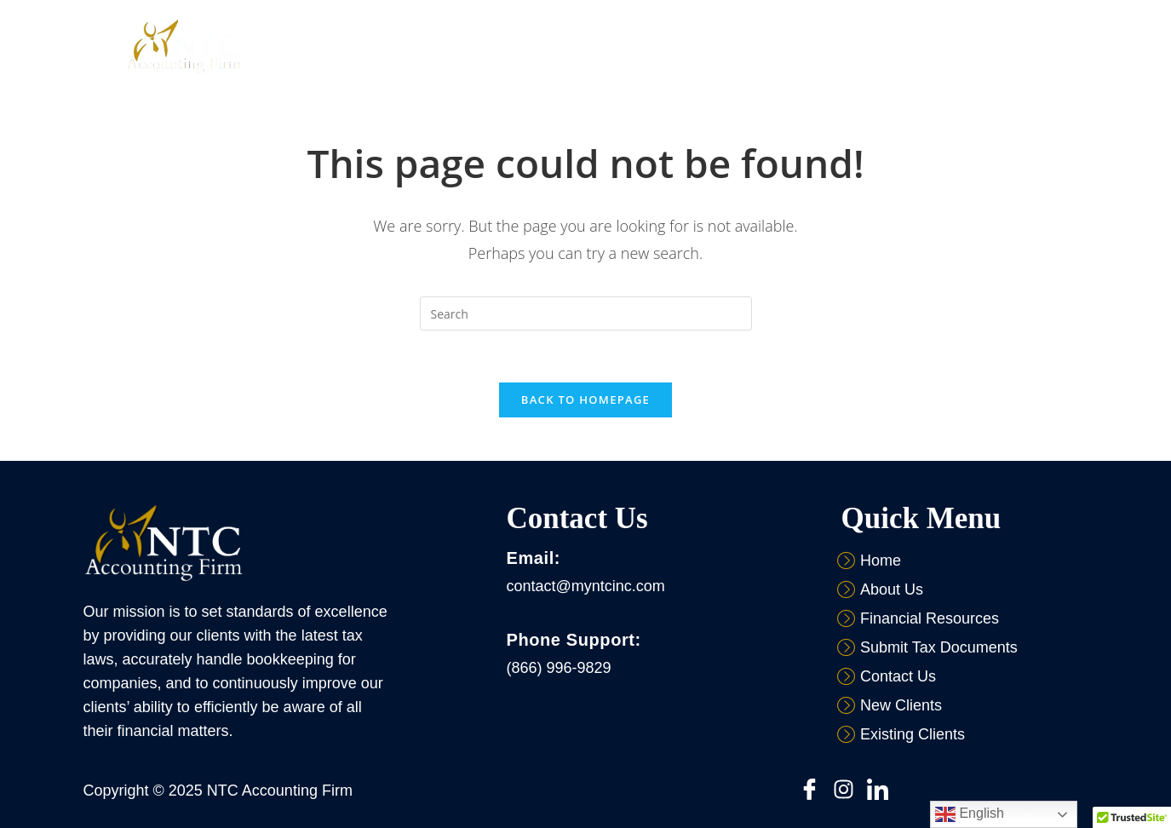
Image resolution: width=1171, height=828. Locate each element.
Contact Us (933, 46)
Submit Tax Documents (807, 46)
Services (592, 46)
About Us (499, 46)
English (969, 814)
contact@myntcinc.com (585, 586)
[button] (499, 46)
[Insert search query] (586, 313)
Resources (682, 46)
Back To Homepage (585, 399)
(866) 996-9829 (558, 667)
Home (423, 46)
